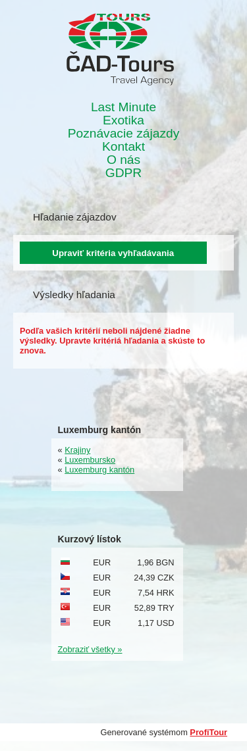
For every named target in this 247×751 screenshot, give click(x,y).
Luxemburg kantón (99, 470)
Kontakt (123, 146)
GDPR (123, 173)
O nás (123, 160)
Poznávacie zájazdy (124, 133)
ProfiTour (208, 732)
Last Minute (123, 107)
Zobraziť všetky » (90, 649)
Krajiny (77, 450)
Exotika (123, 120)
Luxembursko (90, 460)
